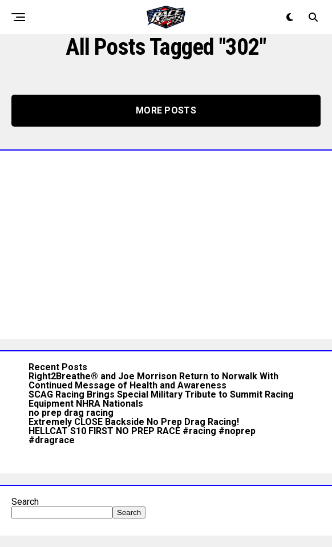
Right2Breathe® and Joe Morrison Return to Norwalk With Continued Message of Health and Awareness (153, 381)
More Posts (166, 110)
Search (25, 501)
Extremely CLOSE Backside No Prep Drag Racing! (134, 421)
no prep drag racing (71, 412)
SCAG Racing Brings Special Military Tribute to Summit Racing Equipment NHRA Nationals (161, 399)
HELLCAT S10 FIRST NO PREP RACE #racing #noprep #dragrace (142, 435)
